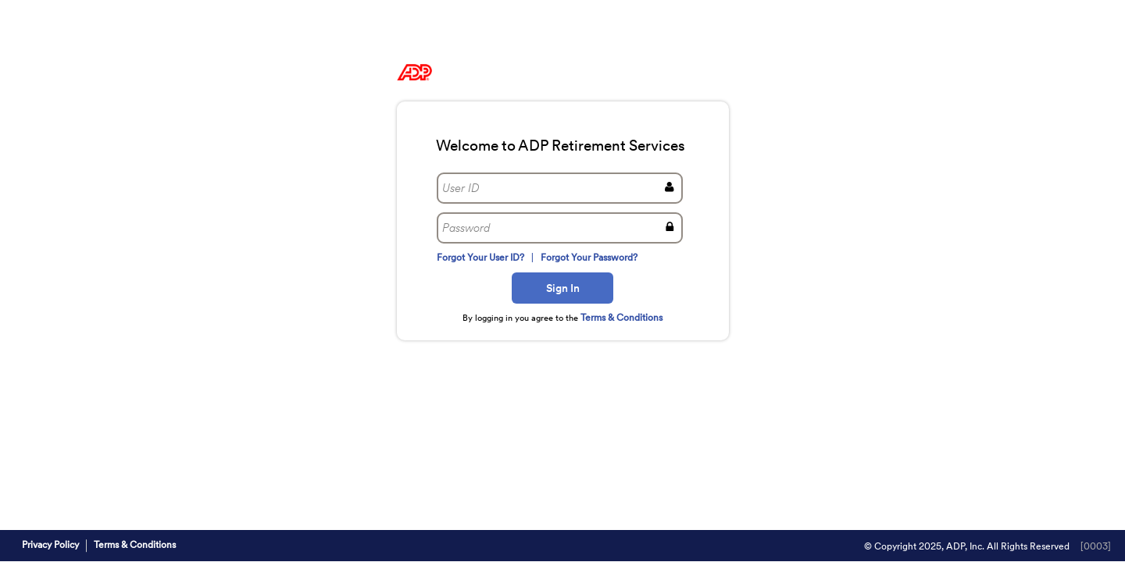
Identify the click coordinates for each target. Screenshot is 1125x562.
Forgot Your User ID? (480, 257)
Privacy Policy (50, 544)
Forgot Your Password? (588, 257)
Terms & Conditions (621, 317)
